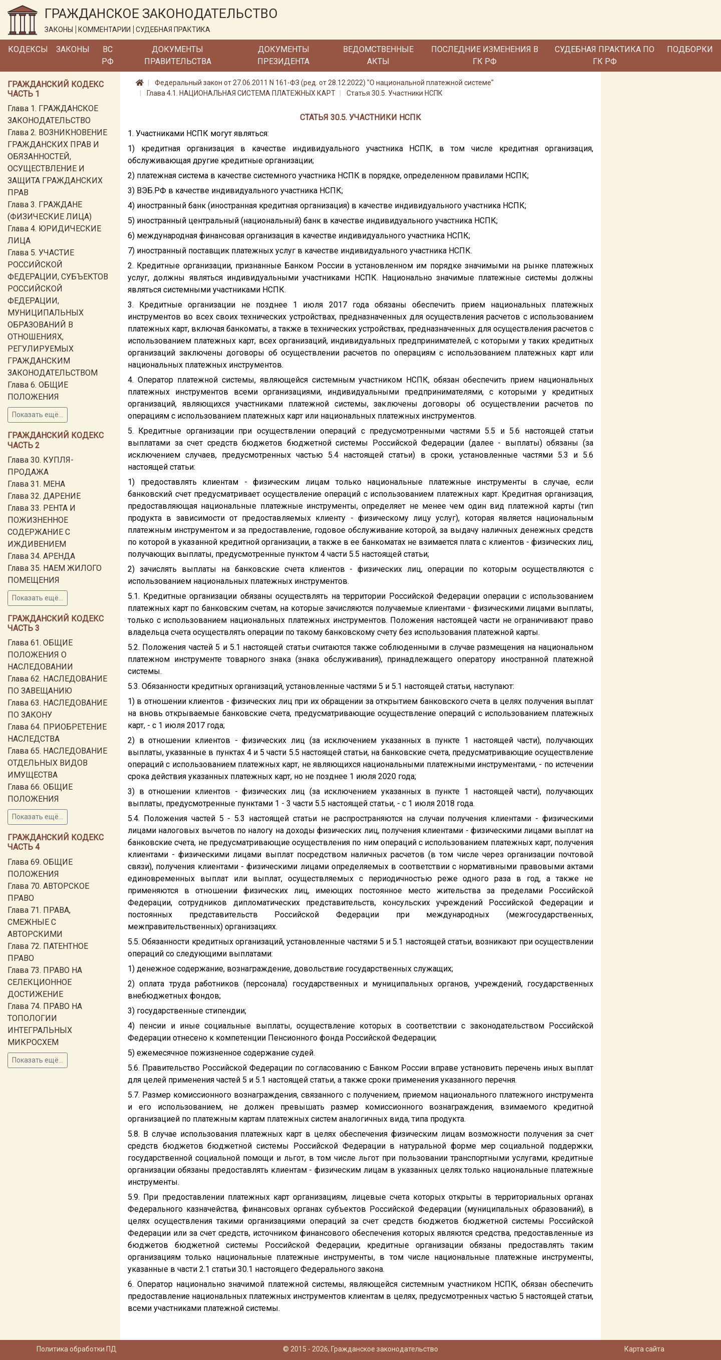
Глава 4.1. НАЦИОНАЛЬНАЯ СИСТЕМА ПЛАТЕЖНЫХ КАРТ (241, 93)
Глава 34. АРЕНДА (41, 556)
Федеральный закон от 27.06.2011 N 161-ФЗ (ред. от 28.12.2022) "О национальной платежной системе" (324, 83)
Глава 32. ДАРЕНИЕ (44, 496)
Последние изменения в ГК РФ (484, 55)
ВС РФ (108, 55)
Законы (73, 49)
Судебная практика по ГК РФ (604, 55)
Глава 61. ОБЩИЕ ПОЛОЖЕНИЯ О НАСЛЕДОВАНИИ (40, 654)
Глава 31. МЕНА (36, 484)
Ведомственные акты (378, 55)
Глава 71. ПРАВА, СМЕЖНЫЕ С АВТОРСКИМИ (39, 922)
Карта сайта (644, 1349)
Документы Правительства (177, 55)
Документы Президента (283, 55)
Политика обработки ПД (77, 1349)
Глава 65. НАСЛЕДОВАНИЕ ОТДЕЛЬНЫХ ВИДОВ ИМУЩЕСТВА (57, 763)
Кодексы (28, 49)
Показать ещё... (37, 415)
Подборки (690, 49)
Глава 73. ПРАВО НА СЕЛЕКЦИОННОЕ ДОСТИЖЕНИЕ (45, 982)
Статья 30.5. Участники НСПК (394, 93)
